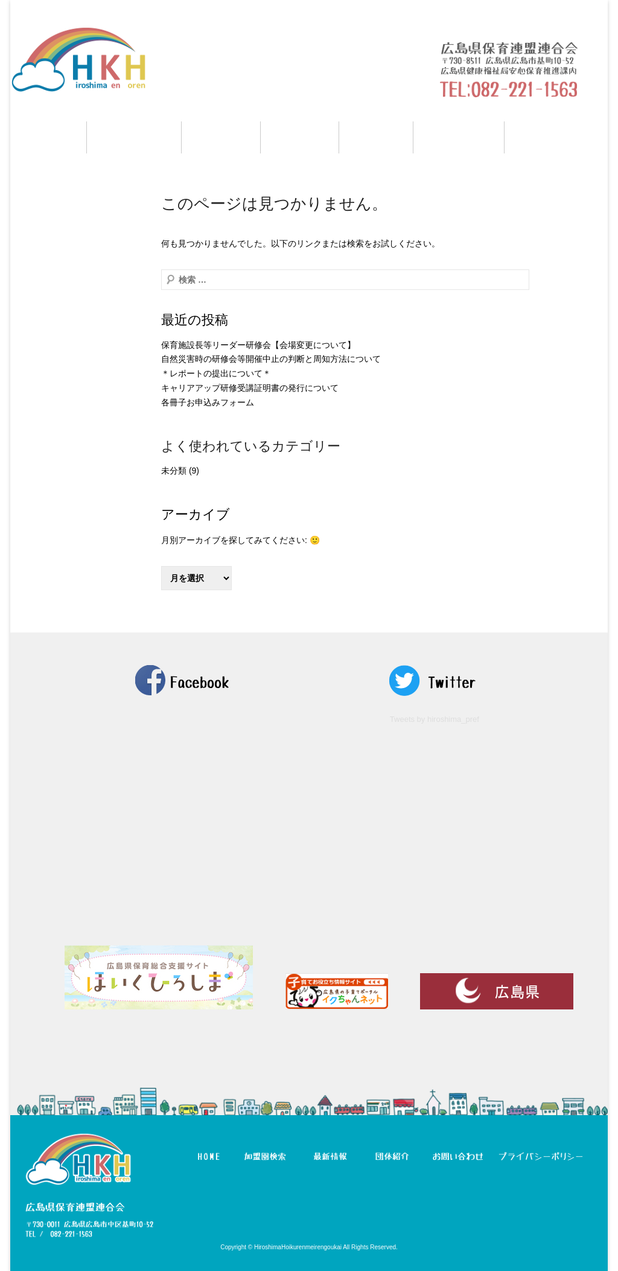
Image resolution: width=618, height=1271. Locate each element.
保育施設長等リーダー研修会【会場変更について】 (258, 345)
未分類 (173, 470)
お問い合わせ (556, 137)
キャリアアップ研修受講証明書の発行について (250, 388)
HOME (48, 137)
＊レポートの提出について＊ (216, 373)
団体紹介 (376, 137)
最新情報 (300, 137)
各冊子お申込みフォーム (207, 402)
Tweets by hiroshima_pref (434, 719)
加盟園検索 (134, 137)
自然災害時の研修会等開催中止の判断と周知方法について (271, 359)
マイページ (458, 137)
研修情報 (221, 137)
